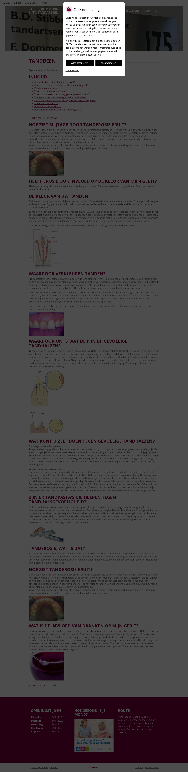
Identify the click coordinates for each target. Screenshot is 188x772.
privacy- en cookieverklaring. (86, 54)
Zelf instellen (72, 70)
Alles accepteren (79, 62)
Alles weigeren (108, 62)
